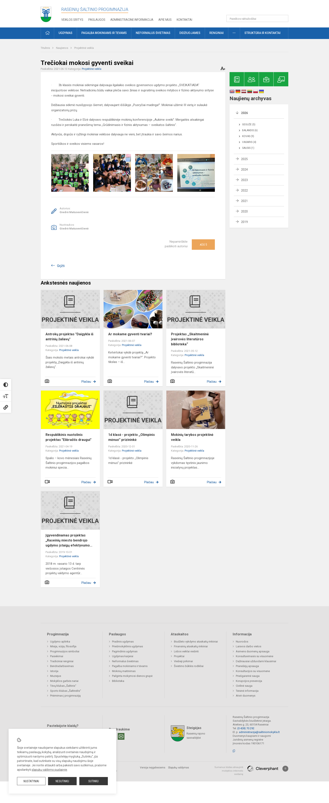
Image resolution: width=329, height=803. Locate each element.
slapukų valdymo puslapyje (49, 769)
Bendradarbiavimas (62, 666)
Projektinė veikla (84, 47)
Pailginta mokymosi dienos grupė (132, 675)
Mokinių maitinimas (124, 671)
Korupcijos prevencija (249, 681)
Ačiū (203, 244)
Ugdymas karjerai (122, 656)
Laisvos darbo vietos (248, 646)
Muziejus (55, 675)
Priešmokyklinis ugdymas (127, 646)
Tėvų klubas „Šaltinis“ (63, 685)
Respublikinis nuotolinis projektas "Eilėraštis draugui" (68, 437)
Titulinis (46, 47)
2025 (244, 159)
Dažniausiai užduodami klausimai (256, 661)
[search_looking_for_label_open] (283, 18)
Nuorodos (242, 641)
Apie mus (165, 19)
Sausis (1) (248, 147)
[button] (259, 8)
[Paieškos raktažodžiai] (257, 18)
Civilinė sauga (244, 685)
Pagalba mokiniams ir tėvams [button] (104, 33)
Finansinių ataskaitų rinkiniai (191, 646)
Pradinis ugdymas (123, 641)
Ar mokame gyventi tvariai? (130, 334)
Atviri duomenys (245, 695)
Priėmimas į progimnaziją (65, 695)
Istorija (54, 671)
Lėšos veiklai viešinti (186, 651)
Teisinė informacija (247, 690)
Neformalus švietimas (125, 661)
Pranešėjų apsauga (247, 666)
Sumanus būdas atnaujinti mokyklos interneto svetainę (228, 771)
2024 (244, 169)
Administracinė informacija (131, 19)
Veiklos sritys (72, 19)
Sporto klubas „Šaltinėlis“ (65, 690)
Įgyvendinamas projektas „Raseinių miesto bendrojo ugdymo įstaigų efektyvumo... (69, 540)
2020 (244, 211)
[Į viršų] (285, 769)
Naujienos (62, 47)
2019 (244, 222)
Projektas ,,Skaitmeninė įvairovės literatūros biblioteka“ (190, 339)
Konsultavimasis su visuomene (254, 656)
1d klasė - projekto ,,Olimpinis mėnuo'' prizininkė (131, 437)
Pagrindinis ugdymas (124, 651)
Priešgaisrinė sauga (248, 675)
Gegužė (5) (248, 124)
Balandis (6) (250, 130)
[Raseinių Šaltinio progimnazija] (46, 13)
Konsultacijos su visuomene (253, 671)
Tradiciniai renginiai (61, 661)
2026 (244, 113)
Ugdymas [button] (65, 33)
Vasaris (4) (249, 142)
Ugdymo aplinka (60, 641)
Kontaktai (184, 19)
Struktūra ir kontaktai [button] (262, 33)
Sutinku (93, 781)
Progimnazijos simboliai (64, 651)
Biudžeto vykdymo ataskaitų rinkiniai (196, 641)
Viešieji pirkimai (183, 661)
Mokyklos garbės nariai (64, 681)
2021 (244, 201)
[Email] (121, 736)
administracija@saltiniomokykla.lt (259, 732)
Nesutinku (62, 781)
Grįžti (61, 266)
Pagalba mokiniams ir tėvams (130, 666)
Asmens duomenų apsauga (252, 651)
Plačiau (86, 381)
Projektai (179, 656)
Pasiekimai (56, 656)
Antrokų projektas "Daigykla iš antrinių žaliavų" (69, 336)
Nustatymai (31, 781)
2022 (244, 190)
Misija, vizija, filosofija (63, 646)
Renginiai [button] (216, 33)
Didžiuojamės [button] (189, 33)
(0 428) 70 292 (245, 728)
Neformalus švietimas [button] (153, 33)
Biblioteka (118, 681)
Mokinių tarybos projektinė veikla (192, 437)
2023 (244, 180)
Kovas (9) (248, 136)
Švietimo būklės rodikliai (189, 666)
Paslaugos (96, 19)
